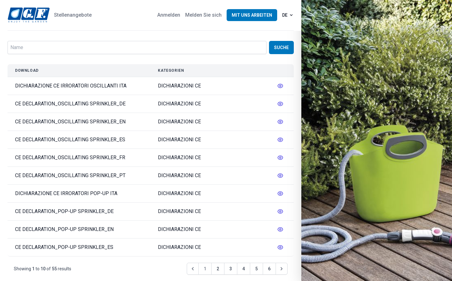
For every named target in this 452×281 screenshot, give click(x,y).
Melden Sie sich (203, 15)
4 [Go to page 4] (243, 268)
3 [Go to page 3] (230, 268)
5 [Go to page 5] (256, 268)
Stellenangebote (73, 15)
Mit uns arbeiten (252, 15)
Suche (281, 47)
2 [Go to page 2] (218, 268)
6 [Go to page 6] (269, 268)
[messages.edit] (280, 86)
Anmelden (168, 15)
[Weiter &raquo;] (282, 269)
